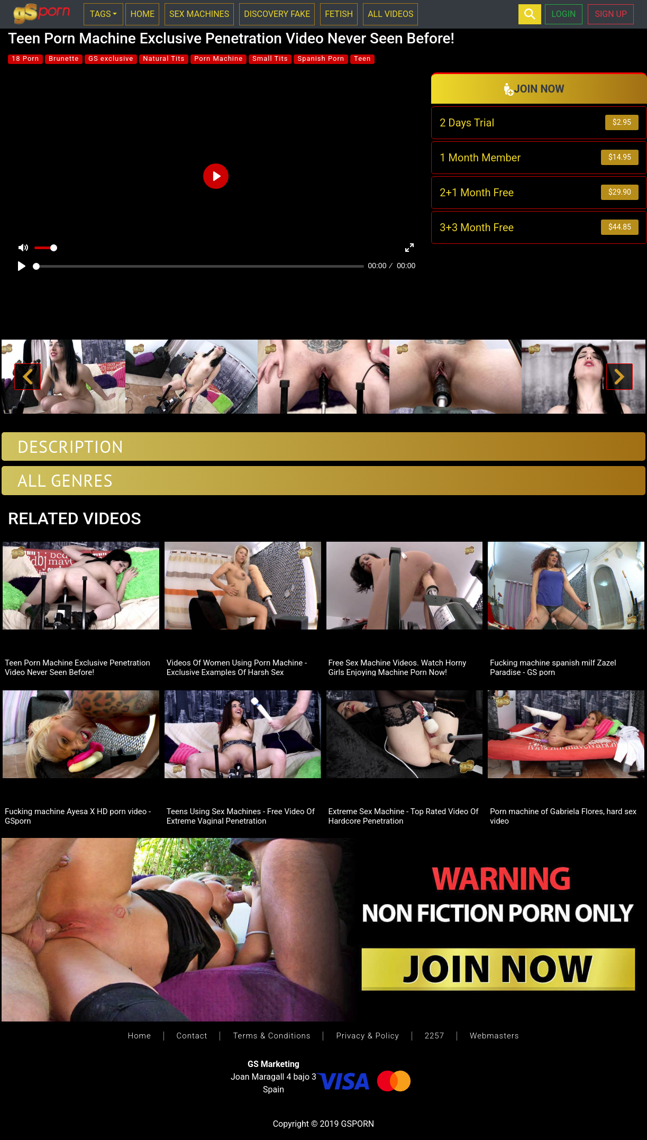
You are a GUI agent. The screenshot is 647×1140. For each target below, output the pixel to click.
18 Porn (25, 58)
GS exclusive (110, 58)
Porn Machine (218, 58)
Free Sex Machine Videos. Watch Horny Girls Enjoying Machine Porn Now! (398, 667)
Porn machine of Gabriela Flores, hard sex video (563, 816)
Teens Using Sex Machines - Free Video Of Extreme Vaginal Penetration (241, 816)
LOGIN (564, 14)
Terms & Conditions (272, 1036)
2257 (434, 1036)
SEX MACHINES (199, 14)
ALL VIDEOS (390, 14)
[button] (27, 377)
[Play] (21, 266)
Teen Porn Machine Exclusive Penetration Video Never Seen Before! (77, 667)
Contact (192, 1036)
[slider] (198, 266)
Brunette (64, 58)
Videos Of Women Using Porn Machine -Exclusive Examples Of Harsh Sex (237, 667)
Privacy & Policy (367, 1036)
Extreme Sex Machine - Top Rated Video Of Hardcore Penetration (404, 816)
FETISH (339, 14)
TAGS (100, 14)
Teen (362, 58)
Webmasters (494, 1036)
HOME (142, 14)
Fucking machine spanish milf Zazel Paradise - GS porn (553, 667)
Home (139, 1036)
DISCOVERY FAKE (277, 14)
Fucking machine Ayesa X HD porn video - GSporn (78, 816)
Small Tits (270, 58)
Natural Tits (164, 58)
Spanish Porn (320, 58)
